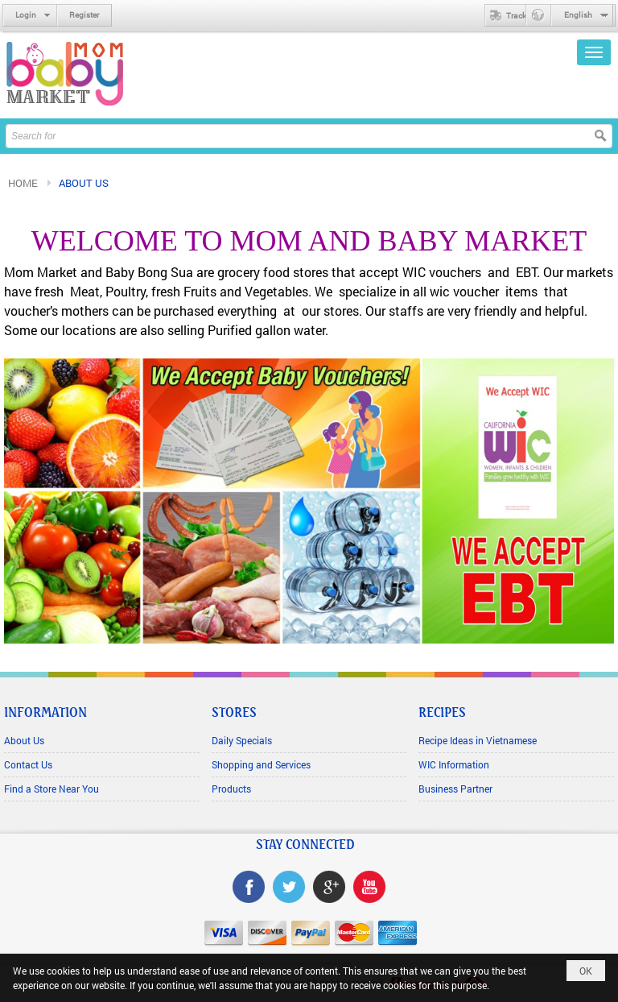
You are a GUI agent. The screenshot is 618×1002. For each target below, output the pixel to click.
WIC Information (453, 764)
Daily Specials (242, 740)
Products (231, 788)
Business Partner (455, 788)
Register (84, 15)
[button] (594, 52)
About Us (24, 740)
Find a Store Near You (51, 788)
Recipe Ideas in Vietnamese (477, 740)
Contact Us (28, 764)
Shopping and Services (261, 764)
